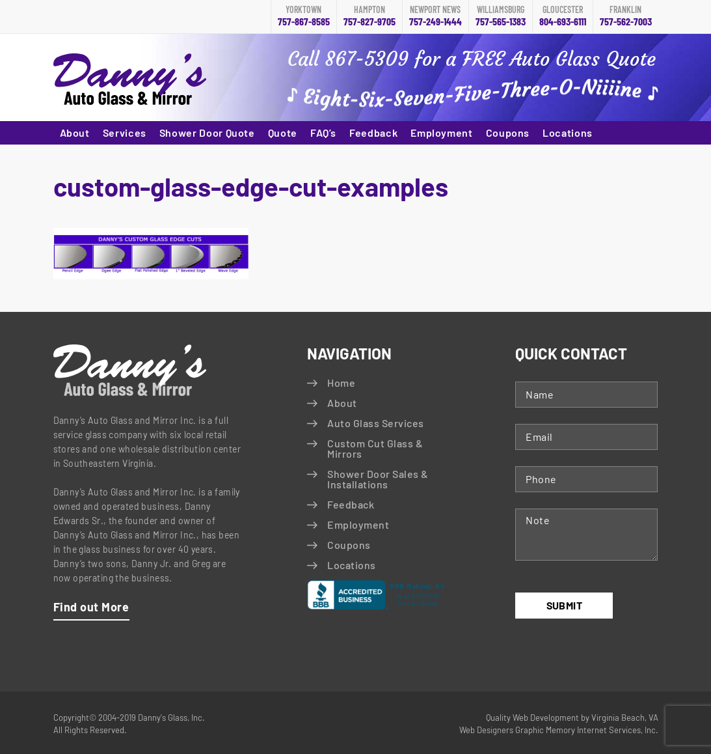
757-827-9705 (369, 16)
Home (341, 382)
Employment (441, 132)
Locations (568, 132)
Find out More (91, 607)
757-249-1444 (435, 16)
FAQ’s (323, 132)
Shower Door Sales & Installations (377, 479)
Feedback (373, 132)
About (75, 132)
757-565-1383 (501, 16)
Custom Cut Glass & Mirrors (375, 448)
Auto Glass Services (375, 423)
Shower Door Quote (207, 132)
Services (124, 132)
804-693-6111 (562, 16)
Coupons (508, 132)
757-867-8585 (304, 16)
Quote (282, 132)
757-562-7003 (626, 16)
